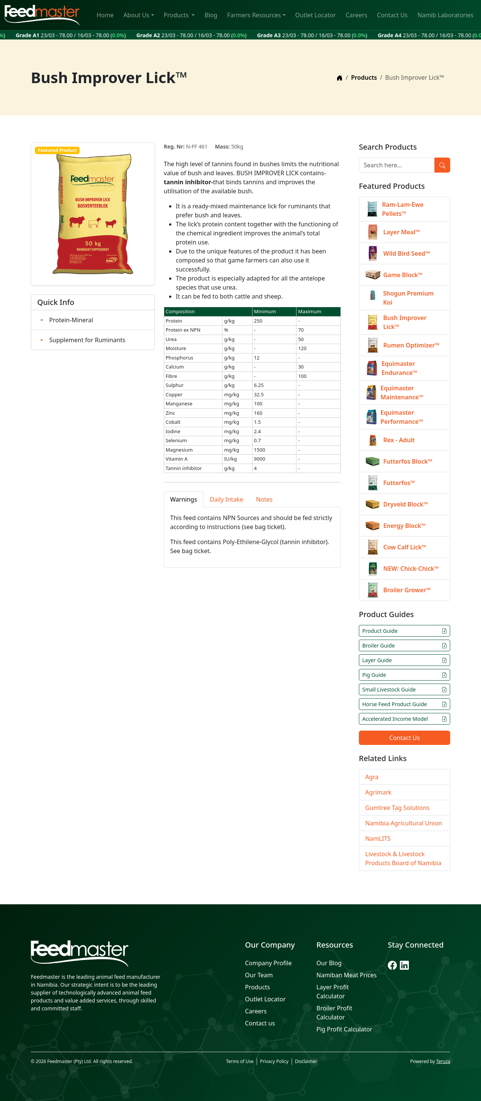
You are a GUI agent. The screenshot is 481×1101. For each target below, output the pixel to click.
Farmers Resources (254, 15)
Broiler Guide (404, 645)
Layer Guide (404, 660)
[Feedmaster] (98, 953)
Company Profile (268, 963)
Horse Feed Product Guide (404, 704)
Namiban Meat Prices (346, 975)
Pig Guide (404, 675)
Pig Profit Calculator (344, 1029)
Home (105, 15)
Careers (357, 15)
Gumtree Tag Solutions (397, 808)
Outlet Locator (315, 15)
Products (177, 15)
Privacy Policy (274, 1061)
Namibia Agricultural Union (403, 823)
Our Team (259, 975)
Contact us (260, 1023)
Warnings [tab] (183, 499)
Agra (371, 777)
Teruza (443, 1061)
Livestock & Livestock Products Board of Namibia (403, 858)
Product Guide (404, 631)
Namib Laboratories (445, 15)
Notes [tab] (264, 499)
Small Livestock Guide (404, 689)
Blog (210, 15)
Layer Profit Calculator (332, 991)
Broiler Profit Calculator (334, 1012)
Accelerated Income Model (404, 719)
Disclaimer (306, 1061)
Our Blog (329, 963)
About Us (137, 15)
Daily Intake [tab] (226, 499)
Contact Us (392, 15)
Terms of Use (239, 1061)
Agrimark (378, 792)
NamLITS (378, 838)
